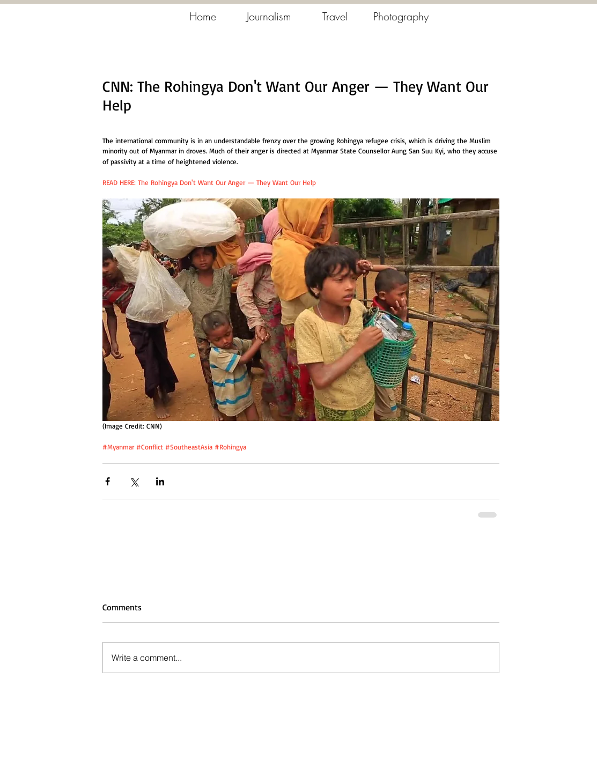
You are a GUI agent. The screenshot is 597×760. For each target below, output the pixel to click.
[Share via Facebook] (107, 481)
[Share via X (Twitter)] (134, 481)
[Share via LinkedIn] (160, 481)
